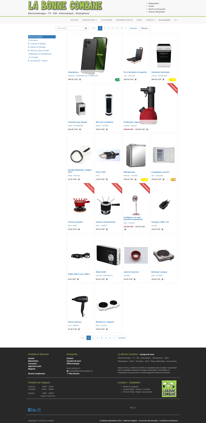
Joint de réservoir (131, 272)
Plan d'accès (74, 374)
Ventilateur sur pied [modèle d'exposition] (133, 218)
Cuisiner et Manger (38, 44)
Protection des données (148, 421)
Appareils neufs (34, 366)
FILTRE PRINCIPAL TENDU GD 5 (79, 171)
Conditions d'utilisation (168, 421)
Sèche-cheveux (74, 322)
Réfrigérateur (129, 172)
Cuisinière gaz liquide (77, 122)
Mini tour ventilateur (104, 122)
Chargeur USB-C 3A (160, 222)
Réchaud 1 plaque (159, 272)
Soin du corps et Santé (39, 50)
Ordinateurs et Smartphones (40, 54)
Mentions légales (130, 421)
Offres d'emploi (73, 364)
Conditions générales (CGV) (111, 421)
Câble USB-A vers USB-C (79, 274)
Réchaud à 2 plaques (105, 322)
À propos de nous (74, 361)
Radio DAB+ (101, 272)
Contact (70, 358)
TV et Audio (33, 57)
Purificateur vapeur (132, 122)
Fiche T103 (100, 172)
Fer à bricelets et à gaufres (135, 72)
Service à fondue (75, 222)
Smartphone (73, 72)
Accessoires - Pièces (38, 61)
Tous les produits (35, 37)
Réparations (33, 361)
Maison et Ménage (37, 47)
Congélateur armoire (160, 172)
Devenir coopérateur (36, 374)
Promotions (33, 40)
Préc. (94, 28)
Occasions (32, 364)
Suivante (133, 28)
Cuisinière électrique (160, 72)
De (135, 408)
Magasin (31, 369)
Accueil (31, 358)
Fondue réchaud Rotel (105, 222)
